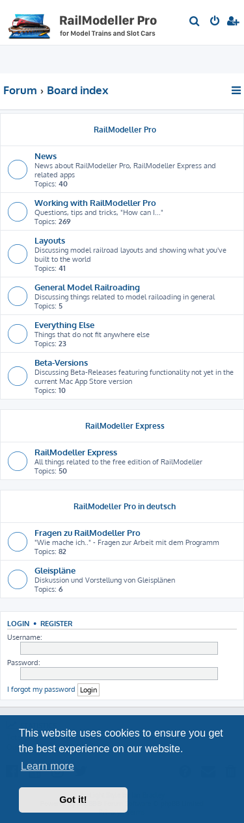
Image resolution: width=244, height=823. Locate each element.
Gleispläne (54, 570)
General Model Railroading (87, 286)
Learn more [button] (47, 766)
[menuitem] (195, 22)
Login (18, 623)
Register (56, 623)
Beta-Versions (61, 362)
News (45, 155)
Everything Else (64, 324)
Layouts (49, 240)
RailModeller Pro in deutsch (125, 506)
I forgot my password (41, 689)
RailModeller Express (125, 426)
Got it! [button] (73, 799)
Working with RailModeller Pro (95, 202)
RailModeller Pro (125, 129)
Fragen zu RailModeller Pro (87, 532)
